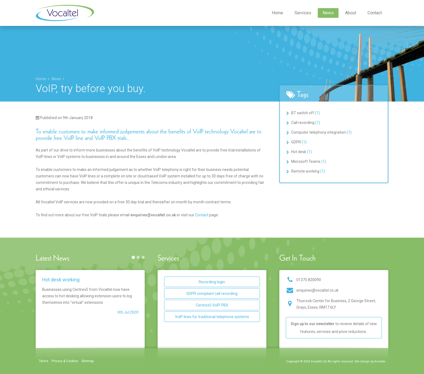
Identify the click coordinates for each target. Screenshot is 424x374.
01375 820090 (308, 280)
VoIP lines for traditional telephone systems (212, 317)
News (328, 12)
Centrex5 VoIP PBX (212, 305)
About (350, 12)
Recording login (212, 282)
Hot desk (301, 152)
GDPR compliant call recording (211, 293)
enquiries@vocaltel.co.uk (317, 290)
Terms (43, 361)
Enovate (380, 361)
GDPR (299, 142)
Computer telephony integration (321, 132)
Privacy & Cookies (65, 361)
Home (277, 12)
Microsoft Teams (308, 161)
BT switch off (305, 113)
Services (302, 12)
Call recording (305, 122)
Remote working (308, 171)
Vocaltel (65, 13)
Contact (374, 12)
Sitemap (87, 361)
